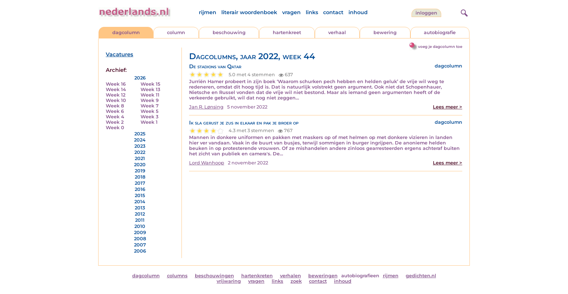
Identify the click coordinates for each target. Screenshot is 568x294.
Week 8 (115, 106)
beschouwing (229, 32)
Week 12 (115, 95)
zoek (296, 281)
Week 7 (150, 106)
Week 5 (149, 111)
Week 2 (115, 122)
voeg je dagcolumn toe (440, 46)
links (312, 12)
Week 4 (115, 116)
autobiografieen (360, 275)
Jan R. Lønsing (206, 107)
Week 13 (150, 89)
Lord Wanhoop (206, 163)
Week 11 (150, 95)
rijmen (207, 12)
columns (177, 275)
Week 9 (150, 100)
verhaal (337, 32)
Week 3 (149, 116)
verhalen (290, 275)
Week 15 (150, 84)
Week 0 (115, 127)
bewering (385, 32)
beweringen (323, 275)
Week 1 (149, 122)
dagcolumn (126, 32)
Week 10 (116, 100)
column (176, 32)
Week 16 (116, 84)
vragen (291, 12)
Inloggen (426, 13)
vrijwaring (229, 281)
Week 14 (116, 89)
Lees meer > (447, 107)
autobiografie (440, 32)
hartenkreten (257, 275)
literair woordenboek (249, 12)
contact (333, 12)
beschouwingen (214, 275)
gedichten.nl (421, 275)
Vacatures (119, 54)
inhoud (358, 12)
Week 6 (115, 111)
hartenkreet (287, 32)
